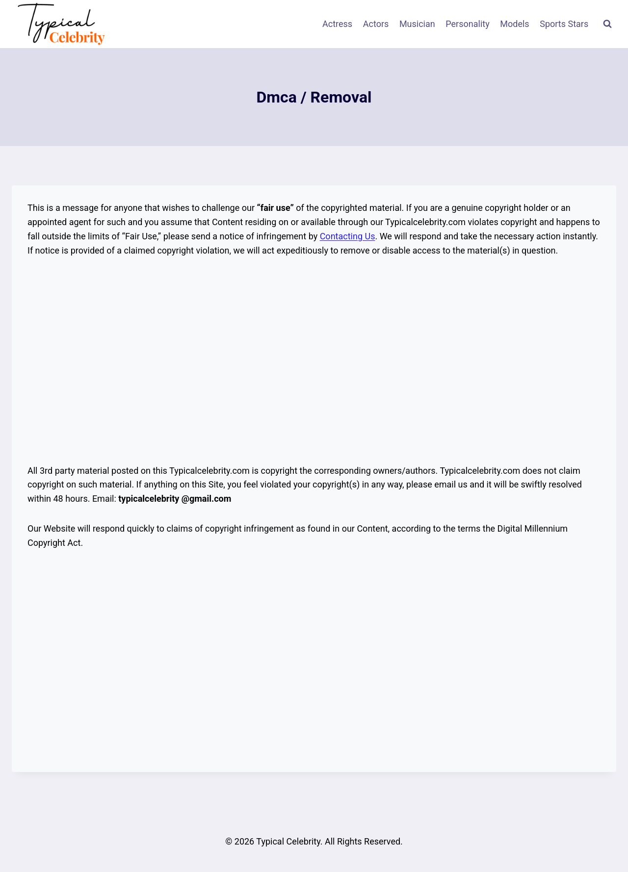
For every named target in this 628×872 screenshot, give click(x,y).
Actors (376, 24)
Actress (337, 24)
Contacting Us (347, 236)
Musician (417, 24)
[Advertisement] (314, 361)
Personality (467, 24)
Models (514, 24)
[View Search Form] (607, 24)
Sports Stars (564, 24)
